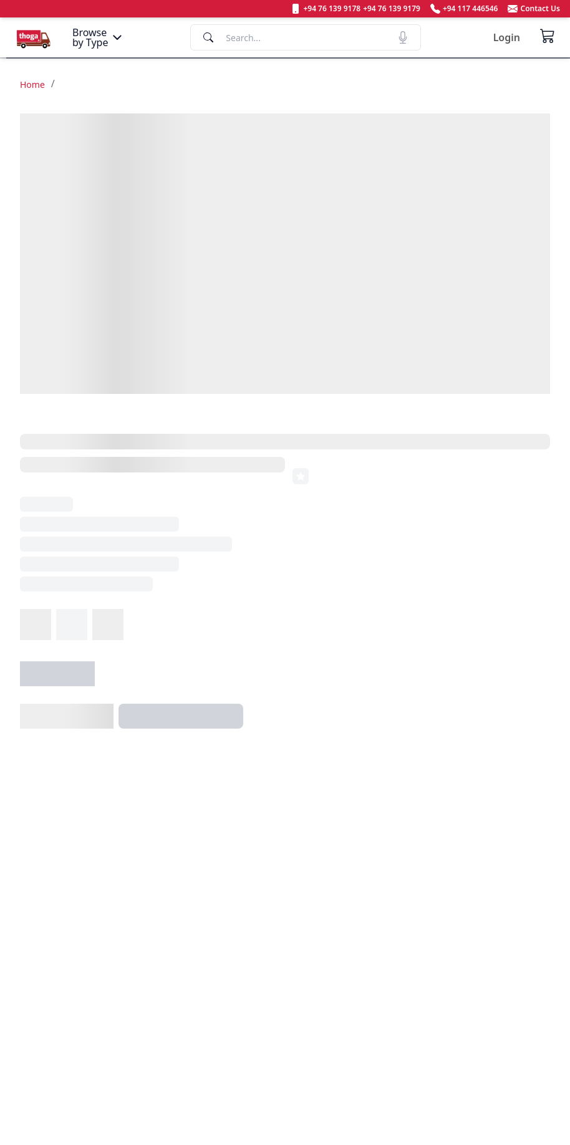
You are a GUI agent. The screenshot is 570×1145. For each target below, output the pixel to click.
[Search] (305, 37)
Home (32, 84)
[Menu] (98, 37)
